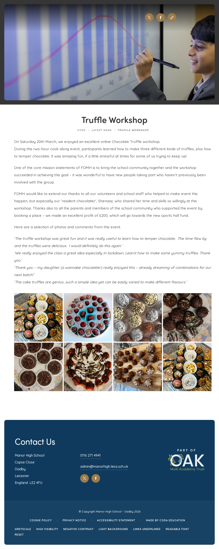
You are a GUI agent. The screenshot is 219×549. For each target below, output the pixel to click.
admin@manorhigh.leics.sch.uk (104, 466)
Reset (19, 534)
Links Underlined (147, 529)
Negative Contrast (78, 529)
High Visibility (47, 529)
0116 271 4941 (90, 455)
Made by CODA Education (165, 520)
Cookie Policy (41, 520)
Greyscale (23, 529)
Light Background (113, 529)
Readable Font (177, 529)
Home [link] (81, 130)
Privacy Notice (74, 520)
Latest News (102, 130)
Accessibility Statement (116, 520)
